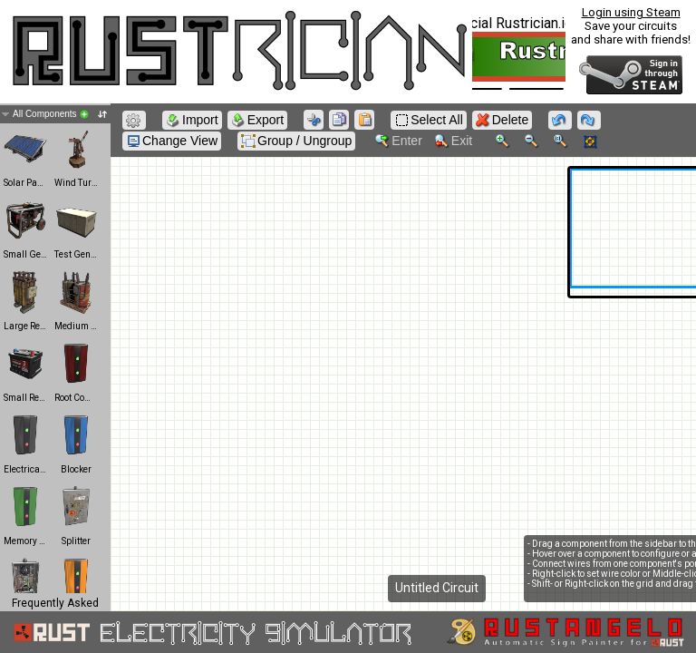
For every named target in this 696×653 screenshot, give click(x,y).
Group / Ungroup (296, 141)
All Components (60, 114)
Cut (315, 121)
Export (257, 120)
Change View (172, 141)
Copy (341, 121)
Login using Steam (631, 12)
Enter (398, 141)
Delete (502, 120)
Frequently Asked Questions (55, 609)
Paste (366, 121)
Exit (453, 141)
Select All (428, 120)
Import (192, 120)
